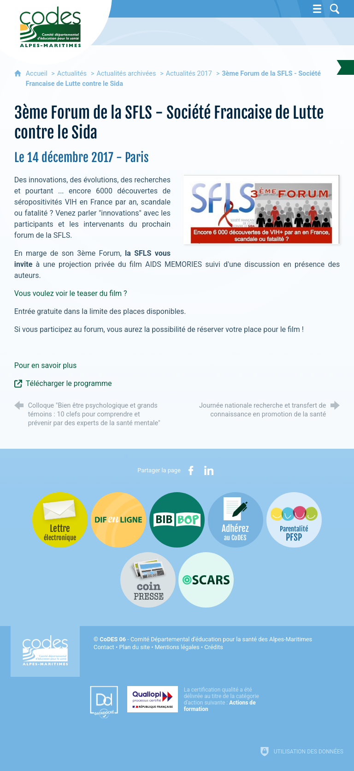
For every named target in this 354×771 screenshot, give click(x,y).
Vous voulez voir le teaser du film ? (70, 293)
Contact (104, 647)
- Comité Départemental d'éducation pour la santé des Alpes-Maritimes (206, 639)
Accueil (37, 74)
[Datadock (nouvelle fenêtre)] (103, 702)
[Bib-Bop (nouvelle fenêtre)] (177, 520)
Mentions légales (177, 647)
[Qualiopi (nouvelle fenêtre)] (196, 699)
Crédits (213, 647)
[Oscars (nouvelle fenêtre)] (206, 580)
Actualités (72, 74)
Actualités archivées (126, 74)
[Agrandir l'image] (261, 209)
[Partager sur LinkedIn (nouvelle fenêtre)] (209, 470)
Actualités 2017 (189, 74)
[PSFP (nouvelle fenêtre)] (294, 520)
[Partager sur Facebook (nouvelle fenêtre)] (191, 470)
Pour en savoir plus (45, 365)
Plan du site (134, 647)
